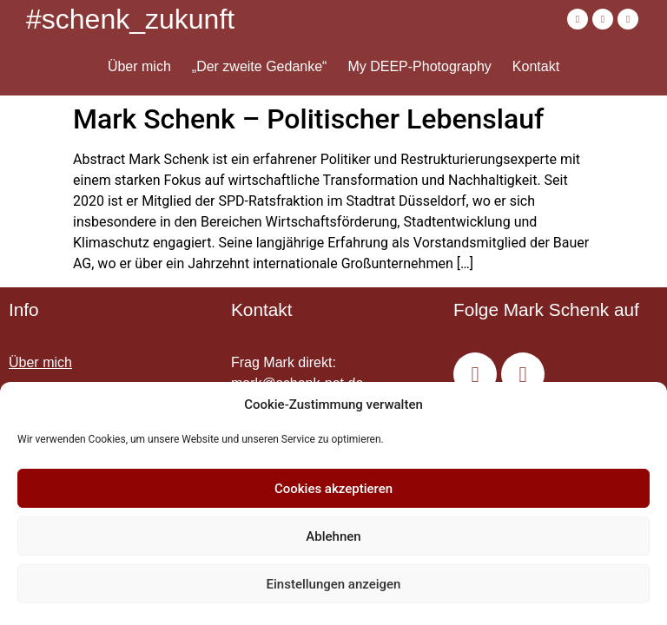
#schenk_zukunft (130, 19)
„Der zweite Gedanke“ (259, 66)
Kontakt (535, 66)
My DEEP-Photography (419, 66)
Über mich (139, 66)
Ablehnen (333, 536)
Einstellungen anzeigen (334, 584)
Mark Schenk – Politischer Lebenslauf (308, 118)
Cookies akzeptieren (333, 489)
